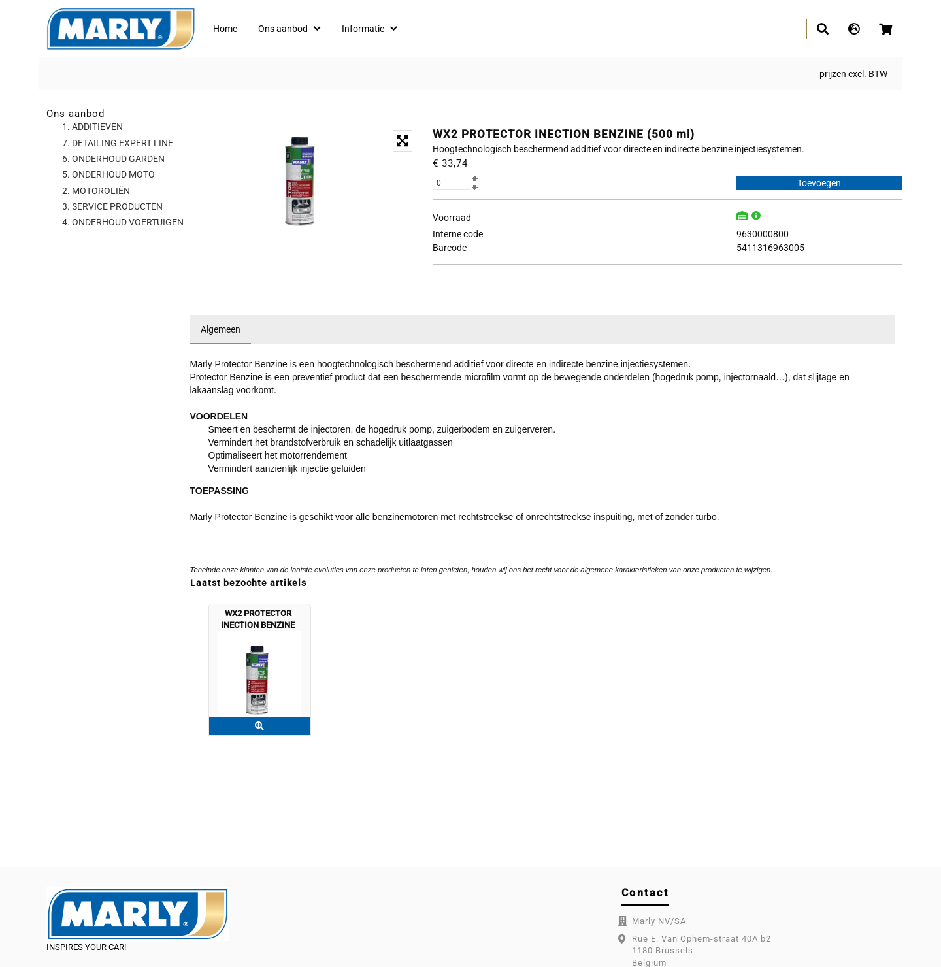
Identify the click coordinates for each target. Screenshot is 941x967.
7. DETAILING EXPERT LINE (117, 143)
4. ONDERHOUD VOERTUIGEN (123, 222)
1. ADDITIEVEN (92, 127)
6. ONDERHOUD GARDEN (113, 159)
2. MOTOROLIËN (96, 191)
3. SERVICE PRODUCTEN (112, 206)
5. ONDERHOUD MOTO (108, 174)
